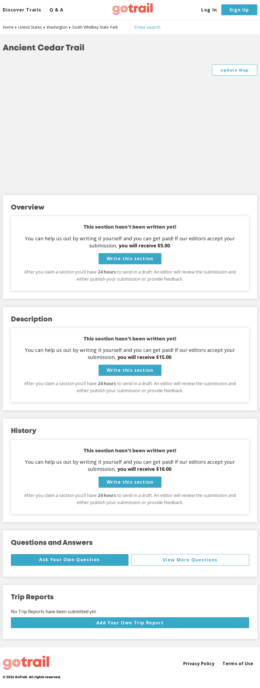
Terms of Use (237, 663)
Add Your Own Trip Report (130, 623)
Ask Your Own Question (69, 560)
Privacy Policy (199, 663)
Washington (57, 27)
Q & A (57, 10)
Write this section (130, 259)
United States (30, 27)
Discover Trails (22, 10)
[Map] (130, 124)
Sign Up (239, 10)
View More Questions (190, 560)
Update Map (235, 70)
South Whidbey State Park (95, 27)
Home (8, 27)
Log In (209, 10)
